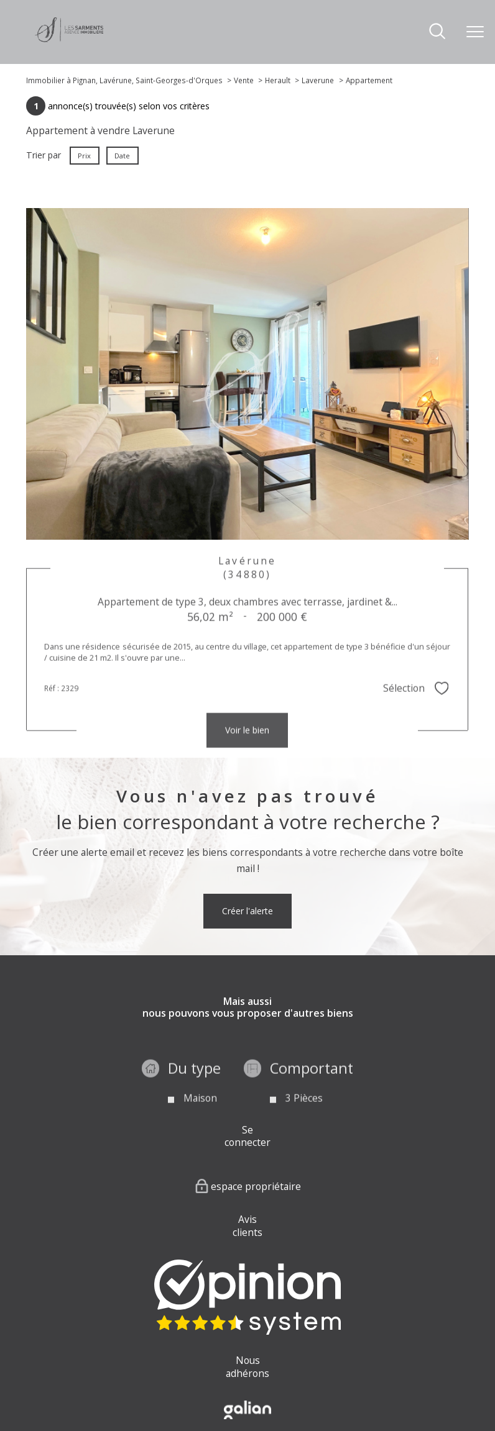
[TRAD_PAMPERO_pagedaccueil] (69, 39)
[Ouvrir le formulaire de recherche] (437, 32)
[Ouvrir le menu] (475, 32)
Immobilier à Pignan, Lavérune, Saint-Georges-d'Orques (124, 80)
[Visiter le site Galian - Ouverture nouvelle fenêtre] (247, 1410)
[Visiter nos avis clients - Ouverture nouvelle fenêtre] (247, 1297)
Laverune (318, 80)
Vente (244, 80)
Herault (277, 80)
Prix (84, 155)
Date (123, 155)
